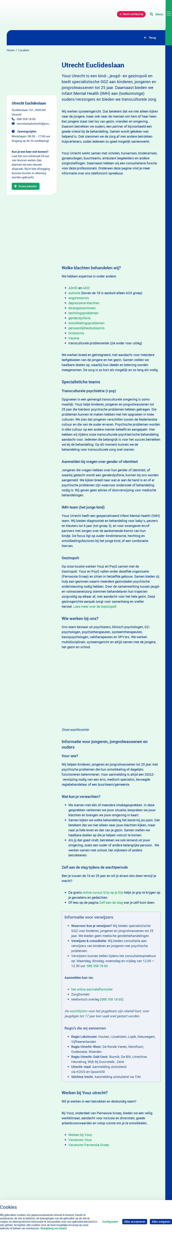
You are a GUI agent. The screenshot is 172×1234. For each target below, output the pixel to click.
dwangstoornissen (82, 308)
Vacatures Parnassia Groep (88, 1145)
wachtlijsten (78, 1011)
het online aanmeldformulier (92, 989)
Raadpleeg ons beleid (53, 1228)
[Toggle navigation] (160, 15)
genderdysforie (79, 318)
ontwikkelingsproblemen (86, 323)
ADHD (73, 288)
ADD (86, 288)
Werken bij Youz (80, 1135)
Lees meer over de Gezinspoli (94, 606)
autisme (74, 293)
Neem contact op (131, 15)
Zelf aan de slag (111, 902)
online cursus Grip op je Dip (102, 892)
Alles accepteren (134, 1221)
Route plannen (26, 186)
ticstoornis (76, 333)
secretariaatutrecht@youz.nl (34, 124)
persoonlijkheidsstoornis (86, 328)
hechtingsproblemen (83, 313)
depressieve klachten (83, 303)
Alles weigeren (161, 1221)
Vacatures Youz (80, 1140)
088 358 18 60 (26, 119)
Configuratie (110, 1221)
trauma (73, 338)
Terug (152, 38)
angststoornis (78, 298)
